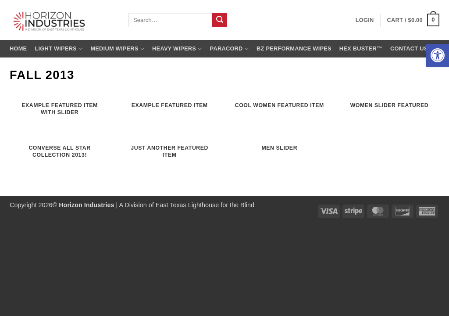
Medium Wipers (117, 49)
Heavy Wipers (177, 49)
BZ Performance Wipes (294, 48)
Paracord (229, 49)
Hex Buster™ (360, 48)
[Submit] (219, 20)
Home (18, 48)
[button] (437, 55)
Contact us (409, 48)
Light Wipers (58, 49)
